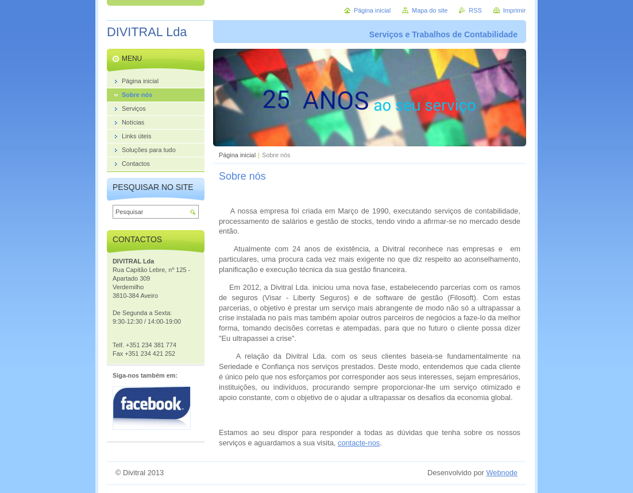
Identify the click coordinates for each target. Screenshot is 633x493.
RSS (475, 10)
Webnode (502, 472)
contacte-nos (359, 442)
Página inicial (237, 155)
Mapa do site (429, 10)
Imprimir (514, 10)
